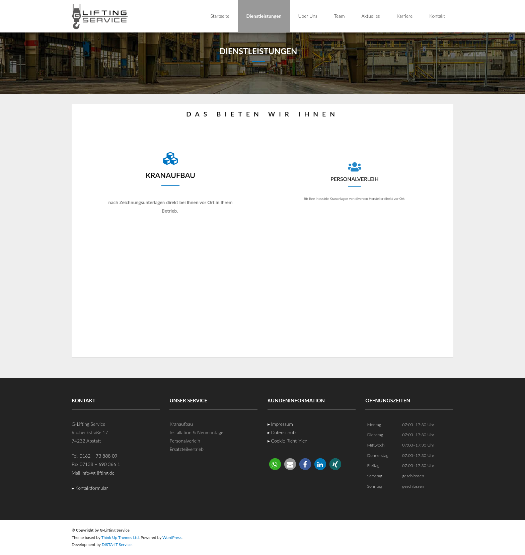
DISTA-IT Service (117, 544)
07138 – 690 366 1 (100, 464)
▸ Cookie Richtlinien (287, 441)
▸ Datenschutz (282, 432)
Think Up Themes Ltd (120, 537)
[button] (275, 464)
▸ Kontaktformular (90, 488)
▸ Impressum (280, 424)
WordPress (171, 537)
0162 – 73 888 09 (99, 456)
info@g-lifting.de (98, 473)
